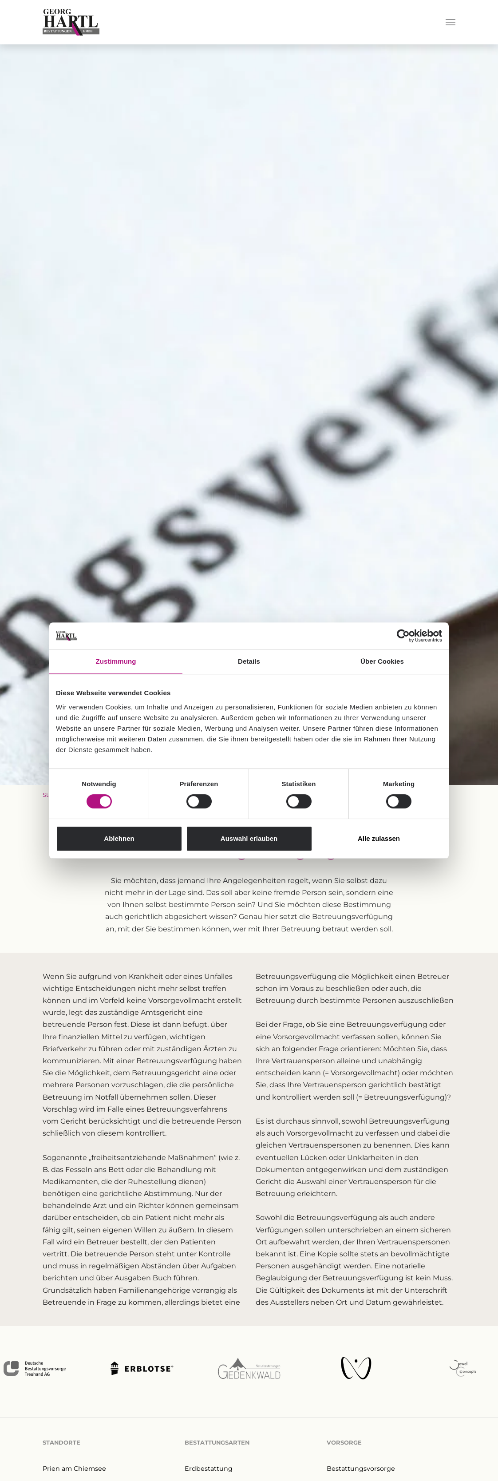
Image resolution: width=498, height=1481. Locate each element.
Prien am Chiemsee (74, 1469)
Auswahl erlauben (249, 838)
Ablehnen (119, 838)
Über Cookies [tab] (382, 661)
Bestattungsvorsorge (361, 1469)
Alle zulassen (379, 838)
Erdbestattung (209, 1469)
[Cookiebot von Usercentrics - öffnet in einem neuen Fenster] (403, 635)
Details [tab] (249, 661)
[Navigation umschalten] (450, 22)
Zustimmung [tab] (116, 661)
